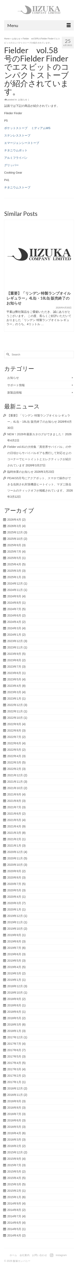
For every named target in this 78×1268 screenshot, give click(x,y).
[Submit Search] (7, 354)
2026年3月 (14, 526)
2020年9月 (14, 871)
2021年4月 (14, 826)
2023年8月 (14, 660)
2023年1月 (14, 698)
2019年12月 (15, 915)
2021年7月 (14, 807)
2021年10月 (15, 788)
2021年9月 (14, 794)
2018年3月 (14, 1024)
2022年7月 (14, 737)
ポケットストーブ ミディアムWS (27, 128)
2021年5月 (14, 820)
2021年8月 (14, 800)
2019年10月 (15, 928)
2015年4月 (14, 1178)
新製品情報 (14, 392)
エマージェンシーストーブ (21, 143)
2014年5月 (14, 1229)
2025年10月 (15, 538)
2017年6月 (14, 1050)
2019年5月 (14, 960)
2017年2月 (14, 1075)
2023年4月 (14, 685)
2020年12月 (15, 852)
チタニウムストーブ (17, 187)
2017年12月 (15, 1037)
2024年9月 (14, 596)
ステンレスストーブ (17, 135)
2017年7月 (14, 1043)
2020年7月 (14, 884)
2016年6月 (14, 1120)
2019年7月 (14, 947)
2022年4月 (14, 756)
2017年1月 (14, 1082)
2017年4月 (14, 1063)
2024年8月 (14, 602)
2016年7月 (14, 1114)
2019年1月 (14, 979)
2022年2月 (14, 768)
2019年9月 (14, 935)
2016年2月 (14, 1146)
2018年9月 (14, 999)
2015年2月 (14, 1190)
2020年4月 (14, 896)
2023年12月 (15, 641)
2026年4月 (14, 519)
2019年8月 (14, 941)
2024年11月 (15, 590)
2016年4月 (14, 1133)
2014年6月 (14, 1222)
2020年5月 (14, 890)
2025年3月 (14, 570)
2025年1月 (14, 577)
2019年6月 (14, 954)
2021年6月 (14, 813)
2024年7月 (14, 609)
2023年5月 (14, 679)
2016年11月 (15, 1094)
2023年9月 (14, 653)
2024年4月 (14, 621)
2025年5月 (14, 558)
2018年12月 (15, 986)
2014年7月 (14, 1216)
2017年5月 (14, 1056)
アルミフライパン (15, 157)
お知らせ (22, 99)
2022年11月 (15, 711)
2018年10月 (15, 992)
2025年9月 (14, 545)
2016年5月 (14, 1126)
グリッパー (11, 165)
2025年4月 (14, 564)
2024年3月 (14, 628)
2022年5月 (14, 749)
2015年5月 (14, 1171)
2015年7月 (14, 1165)
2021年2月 (14, 839)
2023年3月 (14, 692)
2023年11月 (15, 647)
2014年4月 (14, 1235)
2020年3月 (14, 903)
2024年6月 (14, 615)
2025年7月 (14, 551)
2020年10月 (15, 864)
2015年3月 (14, 1184)
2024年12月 (15, 583)
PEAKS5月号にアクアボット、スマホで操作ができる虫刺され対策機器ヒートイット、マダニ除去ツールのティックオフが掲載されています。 (39, 484)
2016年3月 (14, 1139)
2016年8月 (14, 1107)
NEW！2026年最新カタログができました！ (35, 434)
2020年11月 (15, 858)
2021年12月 (15, 775)
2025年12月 (15, 532)
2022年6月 (14, 743)
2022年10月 (15, 717)
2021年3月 (14, 832)
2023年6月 (14, 673)
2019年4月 (14, 967)
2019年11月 (15, 922)
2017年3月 (14, 1069)
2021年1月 (14, 845)
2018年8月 (14, 1005)
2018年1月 (14, 1031)
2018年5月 (14, 1018)
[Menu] (39, 25)
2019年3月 (14, 973)
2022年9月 (14, 724)
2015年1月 (14, 1197)
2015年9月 (14, 1158)
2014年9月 (14, 1203)
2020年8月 (14, 877)
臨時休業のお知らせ (20, 471)
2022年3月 (14, 762)
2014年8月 (14, 1210)
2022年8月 (14, 730)
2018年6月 (14, 1011)
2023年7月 (14, 666)
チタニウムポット (15, 150)
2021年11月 (15, 781)
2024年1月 (14, 634)
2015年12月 (15, 1152)
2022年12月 (15, 705)
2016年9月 (14, 1101)
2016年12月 (15, 1088)
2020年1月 (14, 909)
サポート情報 (16, 385)
